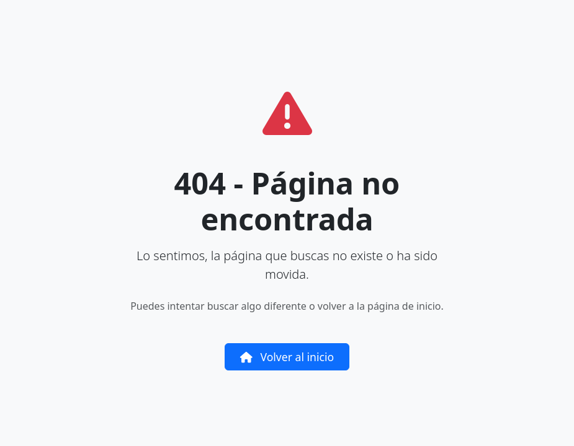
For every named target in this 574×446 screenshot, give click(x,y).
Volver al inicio (287, 356)
